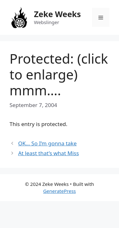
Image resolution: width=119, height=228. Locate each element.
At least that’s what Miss (48, 153)
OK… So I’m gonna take (47, 143)
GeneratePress (59, 191)
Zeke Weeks (57, 14)
